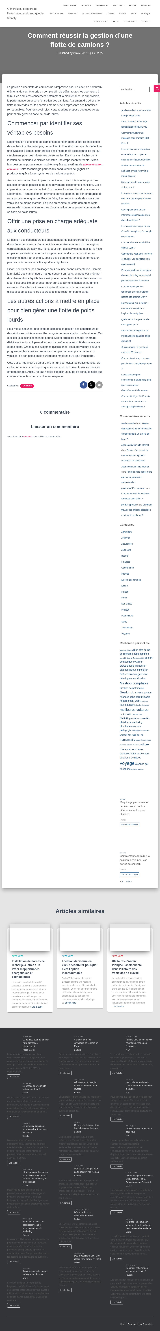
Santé (115, 21)
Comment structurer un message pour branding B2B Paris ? (135, 138)
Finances (145, 6)
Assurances (102, 6)
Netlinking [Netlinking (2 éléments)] (125, 718)
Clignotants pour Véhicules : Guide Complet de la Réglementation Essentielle (139, 1178)
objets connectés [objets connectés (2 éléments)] (140, 718)
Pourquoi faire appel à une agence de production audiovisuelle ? (136, 477)
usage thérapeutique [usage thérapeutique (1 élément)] (143, 740)
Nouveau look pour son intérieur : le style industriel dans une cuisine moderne (138, 1225)
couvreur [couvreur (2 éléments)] (138, 661)
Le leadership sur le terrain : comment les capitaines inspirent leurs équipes (134, 308)
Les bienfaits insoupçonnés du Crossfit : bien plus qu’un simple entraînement (136, 231)
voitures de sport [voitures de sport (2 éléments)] (140, 753)
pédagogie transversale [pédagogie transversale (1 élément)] (140, 730)
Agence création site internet (135, 445)
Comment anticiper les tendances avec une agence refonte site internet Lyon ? (134, 291)
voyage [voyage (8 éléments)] (127, 763)
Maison (122, 13)
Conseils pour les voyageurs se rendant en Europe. (86, 1042)
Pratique (145, 13)
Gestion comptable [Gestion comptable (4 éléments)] (134, 683)
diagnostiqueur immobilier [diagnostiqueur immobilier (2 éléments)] (134, 669)
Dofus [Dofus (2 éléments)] (123, 674)
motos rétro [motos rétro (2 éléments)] (126, 714)
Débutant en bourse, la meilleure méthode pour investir (85, 1085)
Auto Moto (118, 6)
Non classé (126, 603)
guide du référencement (132, 488)
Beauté (132, 6)
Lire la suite (37, 1007)
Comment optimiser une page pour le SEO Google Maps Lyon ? (136, 363)
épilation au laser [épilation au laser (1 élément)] (137, 769)
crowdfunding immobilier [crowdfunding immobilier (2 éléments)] (133, 665)
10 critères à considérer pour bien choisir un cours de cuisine (35, 1129)
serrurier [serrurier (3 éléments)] (125, 734)
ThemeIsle (148, 1324)
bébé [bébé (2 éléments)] (136, 653)
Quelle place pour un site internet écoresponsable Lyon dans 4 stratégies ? (135, 214)
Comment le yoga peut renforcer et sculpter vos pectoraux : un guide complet (136, 259)
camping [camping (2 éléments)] (144, 653)
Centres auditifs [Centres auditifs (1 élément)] (138, 658)
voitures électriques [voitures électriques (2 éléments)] (130, 757)
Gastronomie (56, 13)
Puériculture (100, 21)
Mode (133, 13)
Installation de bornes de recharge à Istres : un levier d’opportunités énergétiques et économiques (28, 969)
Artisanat (86, 6)
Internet (72, 13)
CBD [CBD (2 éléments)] (129, 657)
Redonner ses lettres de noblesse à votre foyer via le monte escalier (134, 170)
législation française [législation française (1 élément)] (141, 705)
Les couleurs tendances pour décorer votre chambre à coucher (139, 1085)
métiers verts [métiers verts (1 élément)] (137, 714)
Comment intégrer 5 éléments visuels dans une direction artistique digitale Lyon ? (135, 401)
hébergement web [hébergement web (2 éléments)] (129, 700)
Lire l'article (14, 1077)
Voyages (145, 21)
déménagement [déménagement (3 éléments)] (137, 674)
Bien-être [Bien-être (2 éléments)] (138, 650)
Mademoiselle (128, 423)
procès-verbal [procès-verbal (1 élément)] (136, 726)
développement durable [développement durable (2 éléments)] (132, 678)
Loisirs (110, 13)
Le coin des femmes (92, 13)
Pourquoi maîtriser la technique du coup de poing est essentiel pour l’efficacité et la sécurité (136, 275)
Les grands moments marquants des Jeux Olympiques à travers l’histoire (136, 198)
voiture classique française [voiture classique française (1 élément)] (129, 745)
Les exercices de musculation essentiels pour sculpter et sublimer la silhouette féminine (135, 154)
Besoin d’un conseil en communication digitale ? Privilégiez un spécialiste (134, 455)
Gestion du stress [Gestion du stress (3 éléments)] (131, 692)
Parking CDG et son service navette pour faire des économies (139, 1042)
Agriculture (69, 6)
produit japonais (129, 504)
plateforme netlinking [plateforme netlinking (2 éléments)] (131, 722)
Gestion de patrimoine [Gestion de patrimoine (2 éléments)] (132, 688)
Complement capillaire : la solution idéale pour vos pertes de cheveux (135, 860)
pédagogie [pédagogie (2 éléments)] (125, 730)
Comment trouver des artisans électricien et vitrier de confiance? (136, 509)
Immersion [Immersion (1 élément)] (144, 701)
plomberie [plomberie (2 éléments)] (125, 726)
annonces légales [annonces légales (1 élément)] (126, 650)
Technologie (130, 21)
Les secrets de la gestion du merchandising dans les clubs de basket (135, 335)
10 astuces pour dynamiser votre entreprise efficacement (36, 1042)
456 (128, 881)
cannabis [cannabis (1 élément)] (123, 658)
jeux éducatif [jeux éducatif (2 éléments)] (127, 705)
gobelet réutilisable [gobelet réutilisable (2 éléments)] (140, 697)
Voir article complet (129, 825)
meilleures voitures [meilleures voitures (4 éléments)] (134, 710)
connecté (27, 436)
